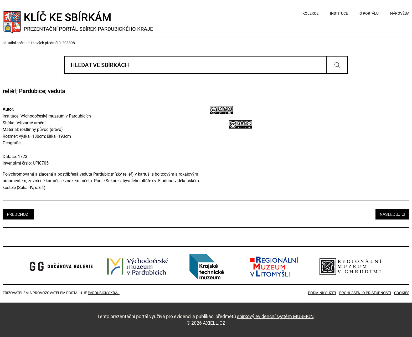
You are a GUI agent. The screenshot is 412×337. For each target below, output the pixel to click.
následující (392, 214)
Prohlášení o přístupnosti (365, 293)
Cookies (401, 293)
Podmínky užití (322, 293)
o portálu (369, 13)
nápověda (399, 13)
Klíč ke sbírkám (88, 21)
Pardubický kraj (104, 293)
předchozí (18, 214)
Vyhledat (337, 65)
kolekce (310, 13)
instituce (339, 13)
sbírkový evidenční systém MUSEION (275, 316)
